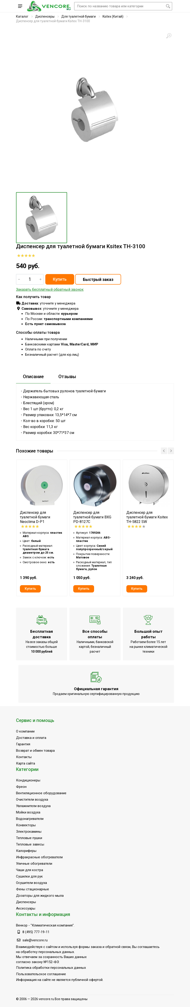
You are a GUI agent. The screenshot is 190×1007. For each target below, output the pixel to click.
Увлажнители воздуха (33, 806)
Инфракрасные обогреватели (39, 857)
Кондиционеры (28, 780)
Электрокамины (28, 831)
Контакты (24, 757)
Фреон (21, 787)
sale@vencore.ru (35, 940)
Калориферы (26, 851)
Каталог (22, 16)
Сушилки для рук (29, 876)
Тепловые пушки (29, 838)
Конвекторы (26, 825)
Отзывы (67, 376)
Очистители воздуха (32, 799)
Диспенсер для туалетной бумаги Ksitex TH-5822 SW (147, 517)
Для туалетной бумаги (78, 16)
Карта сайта (25, 763)
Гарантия (23, 744)
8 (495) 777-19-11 (35, 932)
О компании (25, 731)
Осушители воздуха (31, 883)
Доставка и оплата (31, 738)
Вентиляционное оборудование (41, 793)
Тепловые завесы (30, 844)
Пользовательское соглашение (41, 974)
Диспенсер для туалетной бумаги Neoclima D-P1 (35, 517)
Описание (33, 376)
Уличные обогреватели (34, 864)
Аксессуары (25, 908)
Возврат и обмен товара (35, 751)
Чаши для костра (29, 870)
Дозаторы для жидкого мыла (40, 896)
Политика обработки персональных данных (51, 968)
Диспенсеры (44, 16)
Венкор (21, 925)
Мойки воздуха (28, 812)
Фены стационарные (32, 889)
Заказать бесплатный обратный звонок (50, 289)
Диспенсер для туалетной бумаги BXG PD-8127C (92, 517)
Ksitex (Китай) (113, 16)
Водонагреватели (29, 819)
